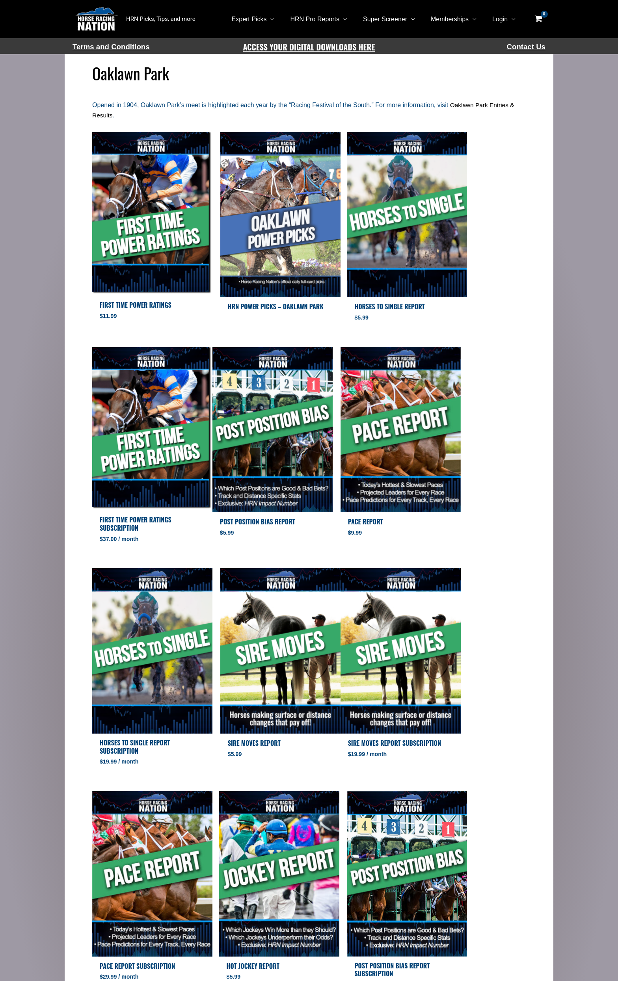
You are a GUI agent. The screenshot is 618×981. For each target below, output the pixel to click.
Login (501, 19)
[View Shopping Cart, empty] (538, 19)
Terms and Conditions (111, 47)
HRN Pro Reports (325, 19)
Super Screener (393, 19)
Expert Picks (263, 19)
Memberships (454, 19)
